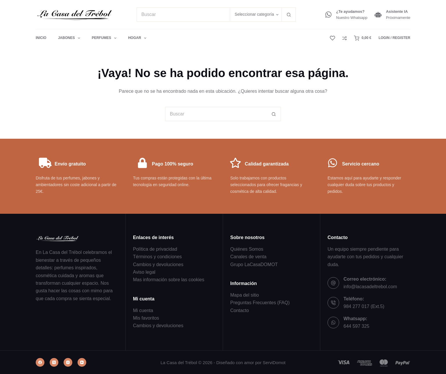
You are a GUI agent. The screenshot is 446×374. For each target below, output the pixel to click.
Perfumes (105, 38)
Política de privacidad (155, 249)
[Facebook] (40, 362)
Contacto (239, 310)
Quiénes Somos (246, 249)
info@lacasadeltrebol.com (370, 286)
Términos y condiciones (157, 256)
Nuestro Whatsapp (352, 17)
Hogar (137, 38)
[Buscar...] (183, 14)
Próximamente (398, 17)
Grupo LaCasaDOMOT (254, 264)
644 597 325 (356, 326)
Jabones (70, 38)
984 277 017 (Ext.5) (364, 306)
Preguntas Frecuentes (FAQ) (260, 302)
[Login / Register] (394, 38)
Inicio (41, 38)
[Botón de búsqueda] (288, 14)
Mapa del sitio (244, 295)
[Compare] (344, 38)
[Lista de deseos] (332, 38)
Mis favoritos (146, 318)
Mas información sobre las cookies (168, 279)
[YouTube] (82, 362)
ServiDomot (274, 362)
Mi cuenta (143, 310)
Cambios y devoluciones (158, 264)
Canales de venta (248, 256)
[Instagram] (68, 362)
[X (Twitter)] (54, 362)
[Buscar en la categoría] (255, 14)
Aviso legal (144, 272)
